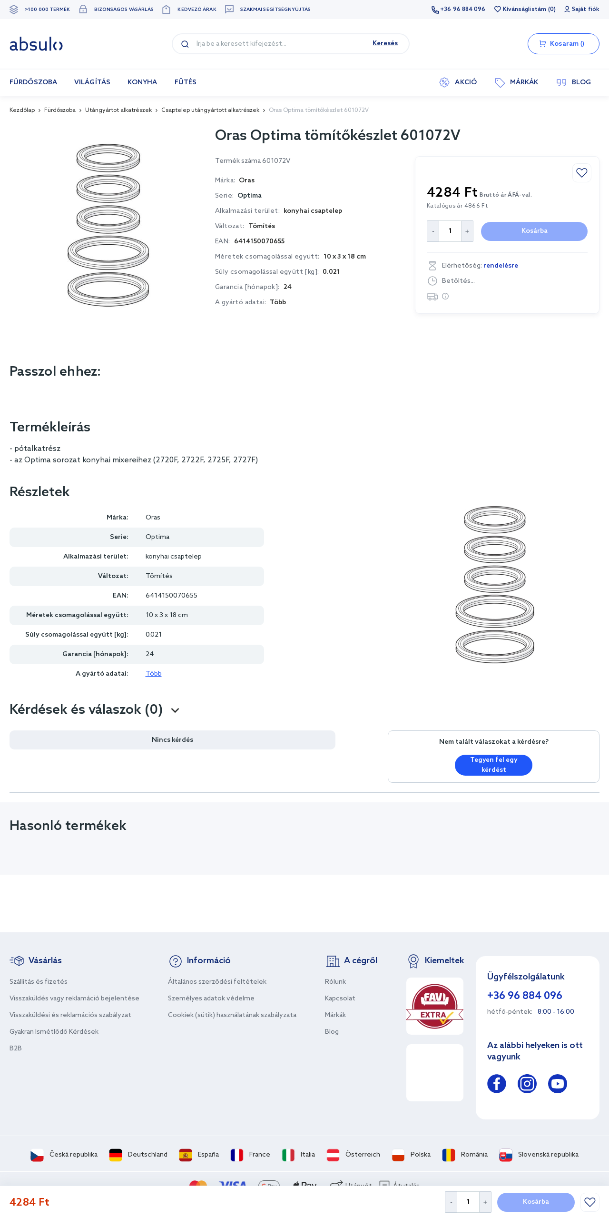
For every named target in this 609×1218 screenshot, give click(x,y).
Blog (332, 1032)
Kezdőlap (22, 110)
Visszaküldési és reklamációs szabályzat (70, 1015)
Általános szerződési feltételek (217, 982)
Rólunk (335, 982)
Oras (153, 518)
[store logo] (36, 44)
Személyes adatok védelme (211, 999)
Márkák (335, 1015)
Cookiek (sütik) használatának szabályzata (232, 1015)
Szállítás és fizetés (39, 982)
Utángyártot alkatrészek (118, 110)
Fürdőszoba (60, 110)
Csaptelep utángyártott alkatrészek (210, 110)
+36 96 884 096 (462, 9)
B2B (16, 1049)
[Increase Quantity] (485, 1202)
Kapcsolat (340, 999)
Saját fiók (585, 9)
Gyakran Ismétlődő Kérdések (54, 1032)
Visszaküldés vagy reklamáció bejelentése (74, 999)
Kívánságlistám (524, 9)
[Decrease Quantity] (451, 1202)
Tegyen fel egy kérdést (494, 765)
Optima (249, 196)
